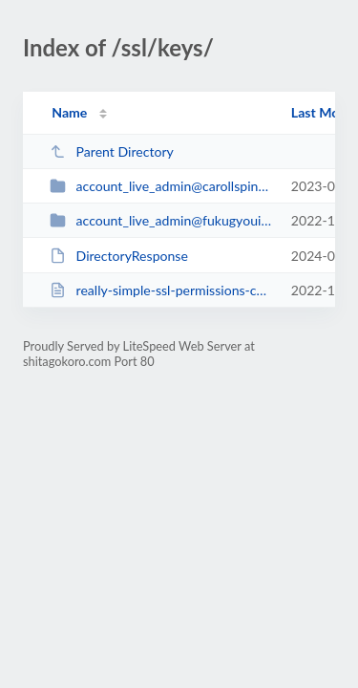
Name (69, 112)
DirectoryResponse (119, 255)
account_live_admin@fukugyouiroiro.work (161, 220)
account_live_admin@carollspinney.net (161, 186)
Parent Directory (112, 151)
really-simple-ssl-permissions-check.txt (161, 290)
